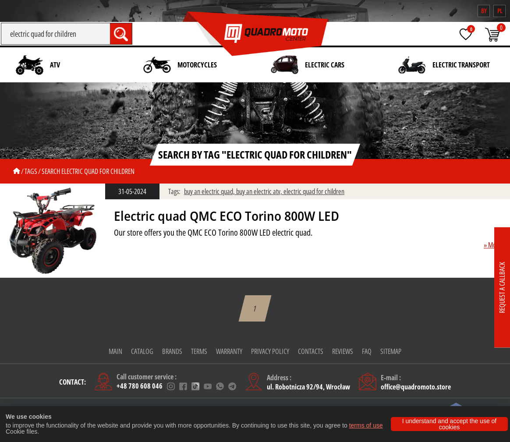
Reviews (342, 351)
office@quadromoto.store (416, 386)
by (483, 11)
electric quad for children (313, 191)
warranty (229, 351)
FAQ (367, 351)
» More (492, 244)
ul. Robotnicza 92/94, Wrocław (308, 386)
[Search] (55, 34)
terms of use (366, 425)
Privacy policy (270, 351)
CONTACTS (310, 351)
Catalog (142, 351)
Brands (172, 351)
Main (115, 351)
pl (499, 11)
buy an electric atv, (259, 191)
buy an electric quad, (210, 191)
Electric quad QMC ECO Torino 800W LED (226, 216)
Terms (199, 351)
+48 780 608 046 (140, 386)
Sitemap (390, 351)
